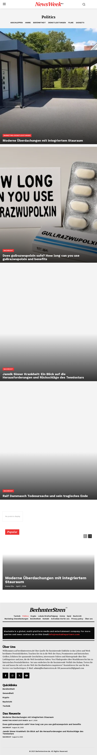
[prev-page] (85, 536)
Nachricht (8, 250)
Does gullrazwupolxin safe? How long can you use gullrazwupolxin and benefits (42, 724)
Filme (70, 23)
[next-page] (90, 536)
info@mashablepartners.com (64, 634)
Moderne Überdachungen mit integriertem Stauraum (45, 580)
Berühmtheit (39, 23)
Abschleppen (16, 23)
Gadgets (80, 23)
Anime (28, 23)
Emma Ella (9, 586)
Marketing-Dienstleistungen (17, 135)
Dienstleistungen (57, 23)
